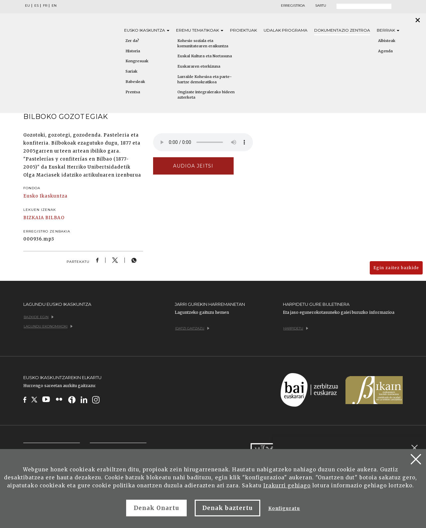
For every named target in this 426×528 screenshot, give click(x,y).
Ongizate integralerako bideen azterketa (206, 95)
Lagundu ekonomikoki (48, 326)
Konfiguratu (284, 508)
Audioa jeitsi (193, 166)
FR (45, 5)
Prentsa (132, 92)
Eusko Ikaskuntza (45, 196)
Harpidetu (295, 328)
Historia (132, 51)
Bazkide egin (39, 317)
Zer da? (132, 40)
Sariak (131, 71)
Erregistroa (293, 5)
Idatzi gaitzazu (192, 328)
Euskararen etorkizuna (198, 66)
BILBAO (54, 218)
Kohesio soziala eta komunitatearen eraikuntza (202, 43)
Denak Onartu (156, 508)
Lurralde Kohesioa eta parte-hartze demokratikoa (204, 79)
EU (27, 5)
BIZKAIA (33, 218)
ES (36, 5)
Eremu (199, 30)
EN (54, 5)
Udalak (286, 30)
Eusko (146, 30)
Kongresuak (136, 61)
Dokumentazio (342, 30)
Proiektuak (243, 30)
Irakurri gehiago (287, 485)
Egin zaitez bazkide (396, 267)
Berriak (388, 30)
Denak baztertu (227, 508)
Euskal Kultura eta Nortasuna (204, 56)
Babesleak (135, 81)
